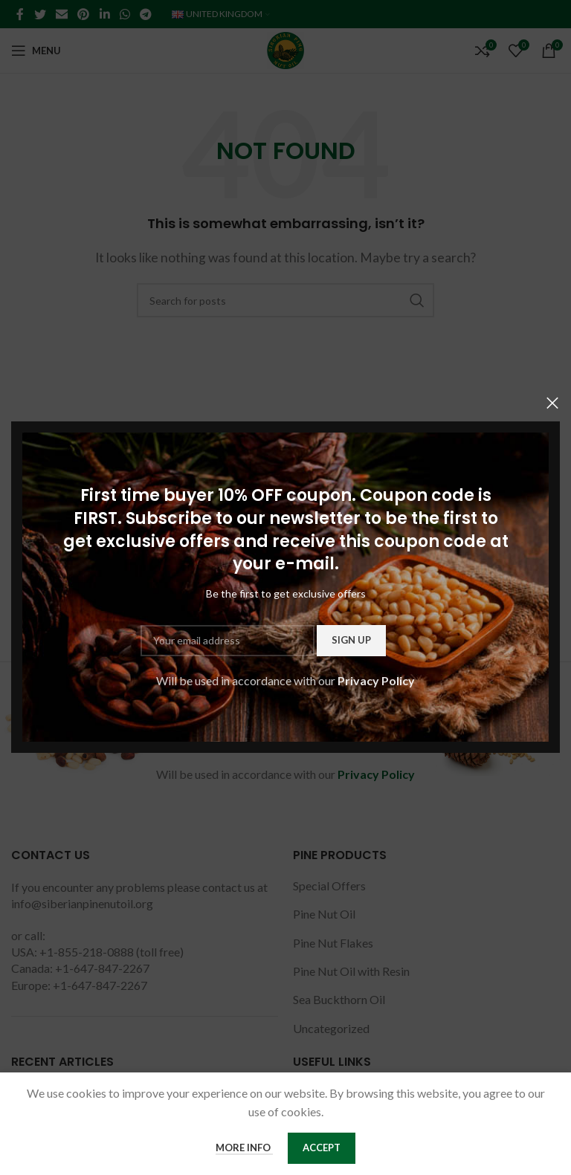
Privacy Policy (376, 680)
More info (244, 1147)
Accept (322, 1147)
